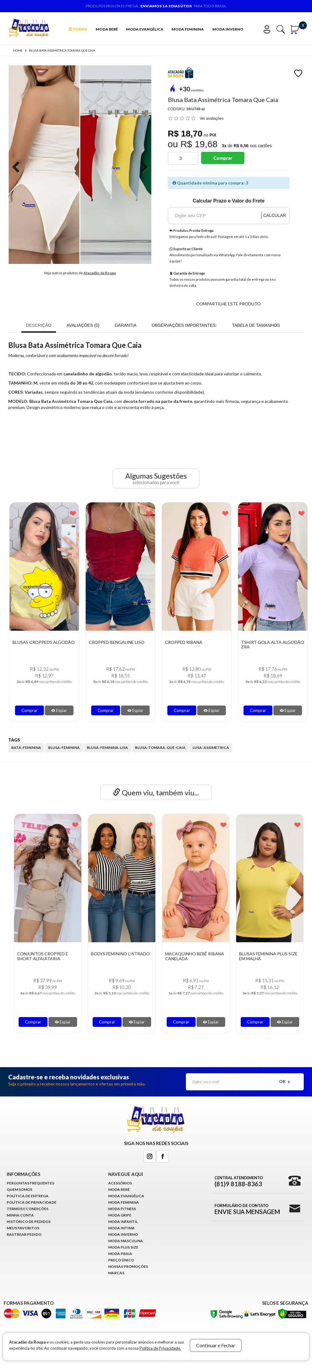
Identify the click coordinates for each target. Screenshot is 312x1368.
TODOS (78, 29)
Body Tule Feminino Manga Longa (35, 956)
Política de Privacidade (31, 1202)
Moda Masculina (125, 1240)
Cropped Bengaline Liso (188, 642)
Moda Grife (119, 1215)
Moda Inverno (227, 29)
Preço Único (121, 1260)
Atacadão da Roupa (99, 273)
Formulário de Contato (247, 1209)
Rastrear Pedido (24, 1234)
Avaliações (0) (83, 325)
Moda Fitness (122, 1208)
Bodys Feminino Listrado (190, 953)
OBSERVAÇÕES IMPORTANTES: (184, 325)
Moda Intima (121, 1228)
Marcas (116, 1273)
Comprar (222, 158)
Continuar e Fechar (215, 1345)
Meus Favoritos (23, 1228)
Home (18, 50)
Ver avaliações (212, 118)
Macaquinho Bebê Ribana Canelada (264, 956)
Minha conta (20, 1215)
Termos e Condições (27, 1208)
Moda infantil (123, 1221)
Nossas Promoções (128, 1266)
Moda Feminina (188, 29)
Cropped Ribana (255, 642)
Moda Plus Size (123, 1247)
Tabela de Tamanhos (256, 325)
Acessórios (120, 1183)
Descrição (38, 325)
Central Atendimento (238, 1181)
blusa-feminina (64, 747)
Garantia (125, 325)
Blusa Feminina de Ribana (37, 642)
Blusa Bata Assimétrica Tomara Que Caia (62, 50)
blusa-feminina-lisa (107, 747)
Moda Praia (120, 1253)
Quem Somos (19, 1189)
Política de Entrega (27, 1196)
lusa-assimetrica (211, 747)
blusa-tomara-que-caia (160, 747)
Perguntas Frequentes (30, 1183)
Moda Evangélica (144, 29)
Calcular (274, 215)
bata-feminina (26, 747)
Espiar (55, 710)
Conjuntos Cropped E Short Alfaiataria (112, 956)
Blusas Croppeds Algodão (115, 642)
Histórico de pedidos (29, 1221)
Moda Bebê (107, 29)
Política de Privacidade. (160, 1348)
